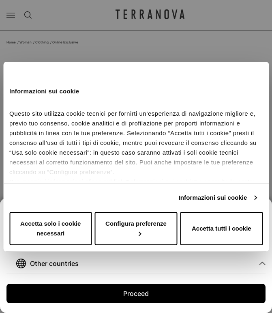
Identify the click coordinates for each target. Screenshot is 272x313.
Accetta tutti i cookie (221, 228)
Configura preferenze (136, 228)
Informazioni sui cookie (213, 197)
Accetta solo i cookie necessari (50, 228)
